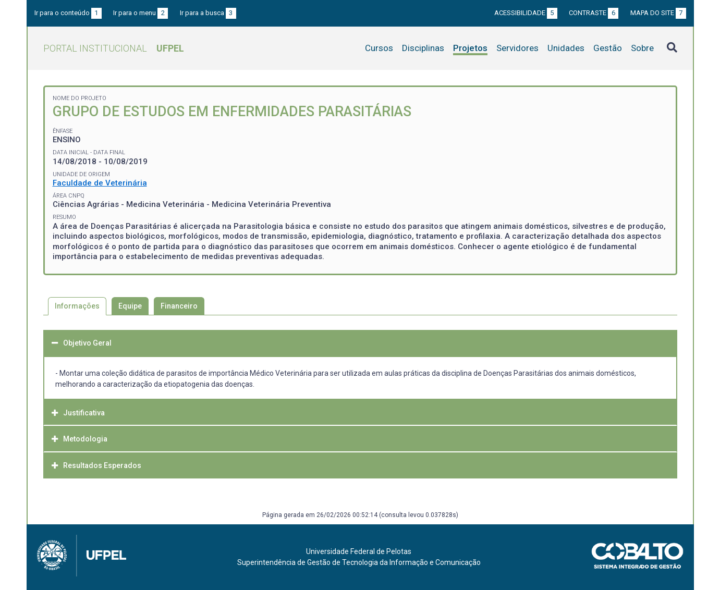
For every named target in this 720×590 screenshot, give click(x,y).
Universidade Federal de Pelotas (358, 551)
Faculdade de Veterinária (100, 183)
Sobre (642, 48)
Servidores (517, 48)
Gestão (607, 48)
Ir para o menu (140, 13)
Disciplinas (423, 48)
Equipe (130, 306)
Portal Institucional (113, 48)
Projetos (470, 48)
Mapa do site (658, 13)
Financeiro (179, 306)
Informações (77, 306)
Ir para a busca (208, 13)
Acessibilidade (525, 13)
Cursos (379, 48)
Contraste (593, 13)
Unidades (565, 48)
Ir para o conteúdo (68, 13)
